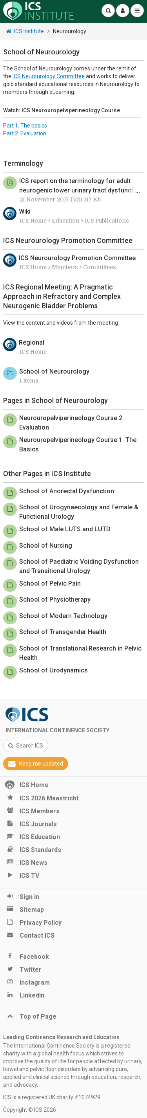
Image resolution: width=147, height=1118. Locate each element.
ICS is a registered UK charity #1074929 (51, 1097)
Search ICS (25, 745)
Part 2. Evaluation (24, 133)
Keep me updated (35, 763)
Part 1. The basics (25, 125)
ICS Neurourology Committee (49, 76)
